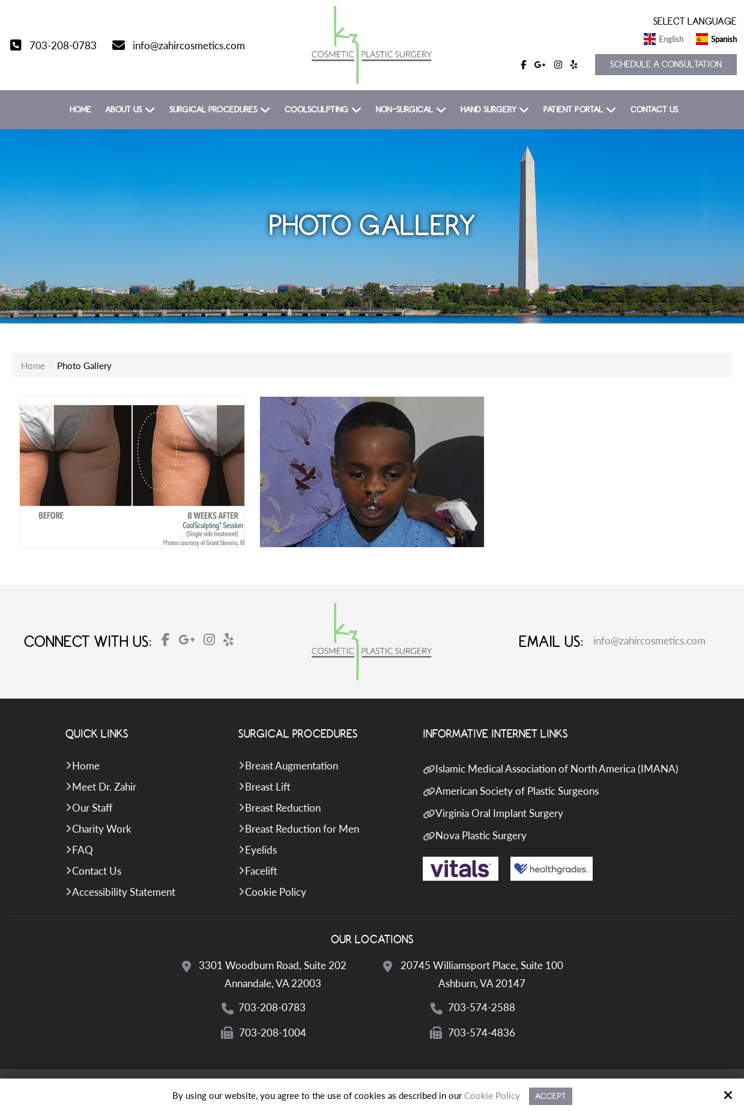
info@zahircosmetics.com (189, 45)
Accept (550, 1096)
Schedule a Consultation (666, 65)
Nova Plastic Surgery (481, 835)
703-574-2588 (482, 1007)
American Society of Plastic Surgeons (517, 791)
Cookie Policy (492, 1095)
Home (33, 365)
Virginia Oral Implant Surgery (499, 813)
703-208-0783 (63, 45)
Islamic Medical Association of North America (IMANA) (557, 768)
